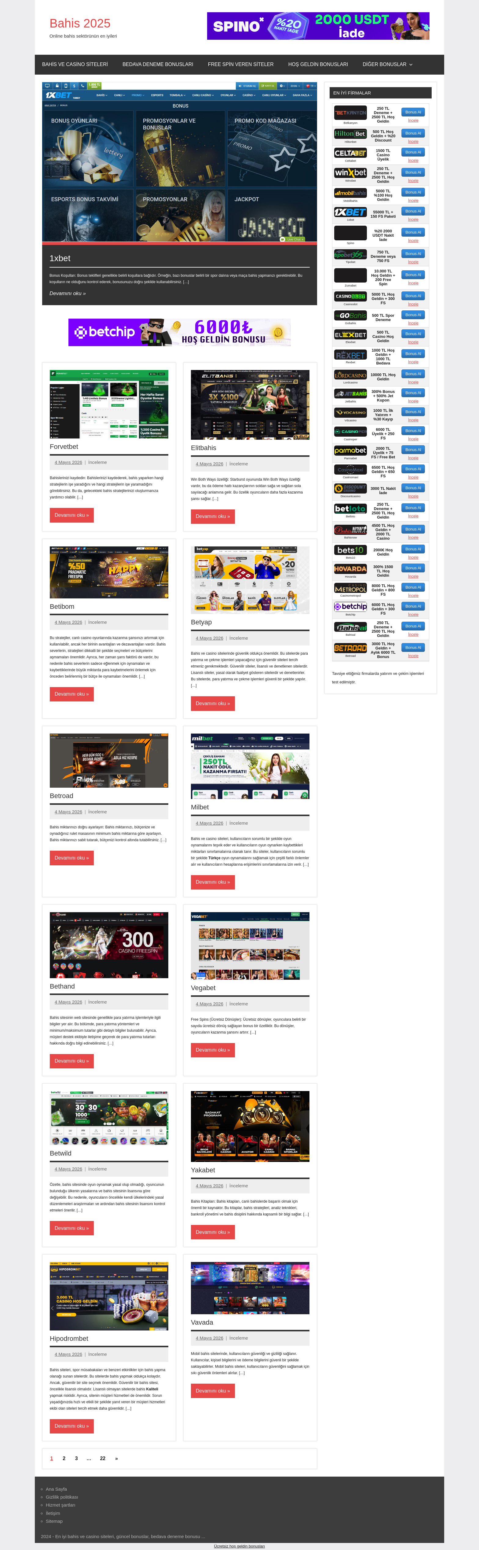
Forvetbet (64, 446)
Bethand (62, 986)
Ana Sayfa (56, 1489)
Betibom (62, 606)
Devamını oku (65, 293)
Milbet (200, 807)
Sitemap (54, 1521)
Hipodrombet (69, 1338)
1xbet (60, 258)
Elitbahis (203, 448)
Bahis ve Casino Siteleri (75, 64)
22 (102, 1458)
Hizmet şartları (60, 1504)
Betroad (61, 796)
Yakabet (203, 1170)
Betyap (201, 622)
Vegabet (203, 988)
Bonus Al (413, 112)
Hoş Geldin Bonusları (318, 64)
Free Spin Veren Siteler (241, 64)
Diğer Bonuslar (387, 64)
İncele (413, 120)
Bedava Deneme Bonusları (157, 64)
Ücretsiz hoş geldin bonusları (239, 1546)
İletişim (53, 1513)
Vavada (202, 1322)
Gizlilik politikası (62, 1497)
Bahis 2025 (80, 23)
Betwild (60, 1153)
